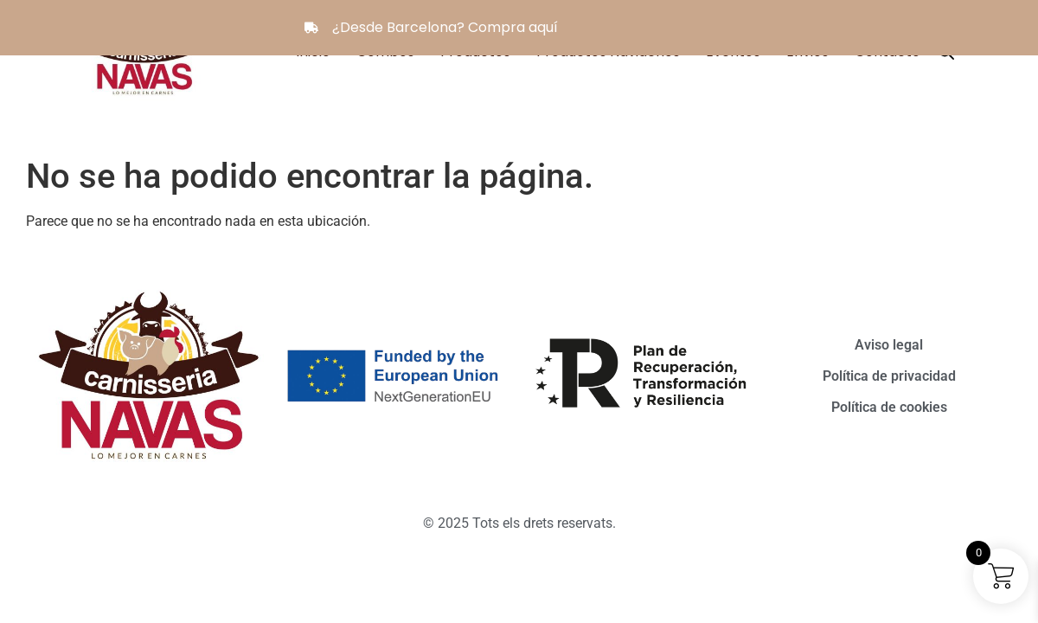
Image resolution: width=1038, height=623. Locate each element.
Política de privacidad (889, 376)
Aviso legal (889, 345)
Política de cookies (889, 407)
